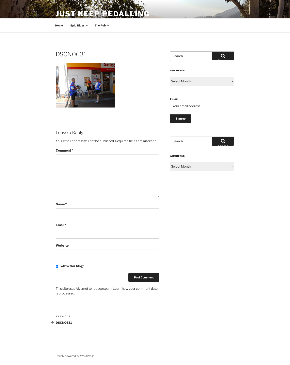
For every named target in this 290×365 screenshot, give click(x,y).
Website (62, 245)
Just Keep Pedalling (103, 13)
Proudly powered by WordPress (74, 355)
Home (59, 25)
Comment (64, 150)
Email (61, 225)
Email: (174, 99)
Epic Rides (79, 25)
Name (61, 204)
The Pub (102, 25)
